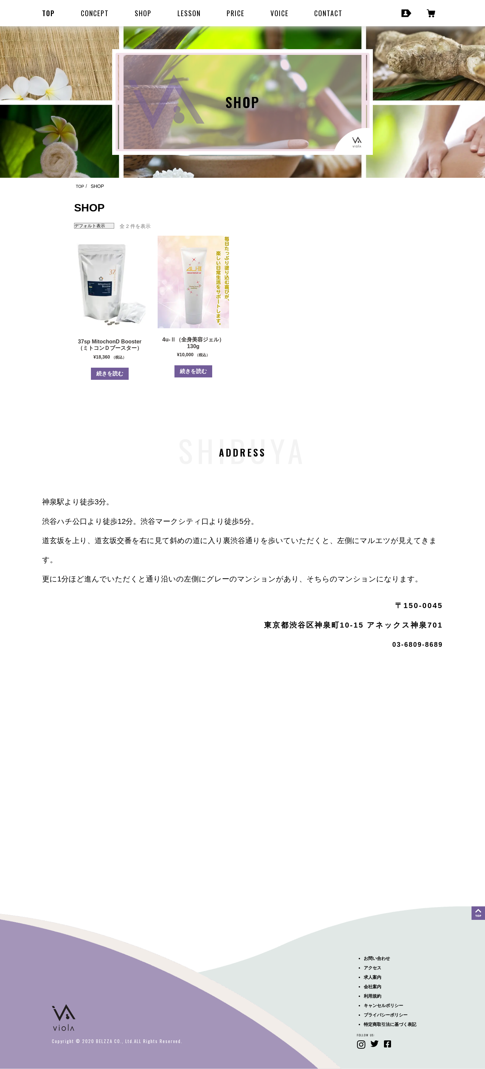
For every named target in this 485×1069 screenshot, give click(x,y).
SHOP (143, 13)
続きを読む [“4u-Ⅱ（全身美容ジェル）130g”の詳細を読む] (193, 371)
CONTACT (328, 13)
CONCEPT (95, 13)
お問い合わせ (377, 958)
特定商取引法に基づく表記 (390, 1024)
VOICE (279, 13)
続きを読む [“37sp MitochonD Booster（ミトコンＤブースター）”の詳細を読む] (109, 373)
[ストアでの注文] (94, 226)
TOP (48, 13)
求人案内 (372, 977)
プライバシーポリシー (386, 1014)
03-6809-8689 (414, 644)
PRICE (236, 13)
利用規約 (372, 996)
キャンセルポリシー (383, 1005)
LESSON (189, 13)
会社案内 (372, 986)
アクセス (372, 967)
